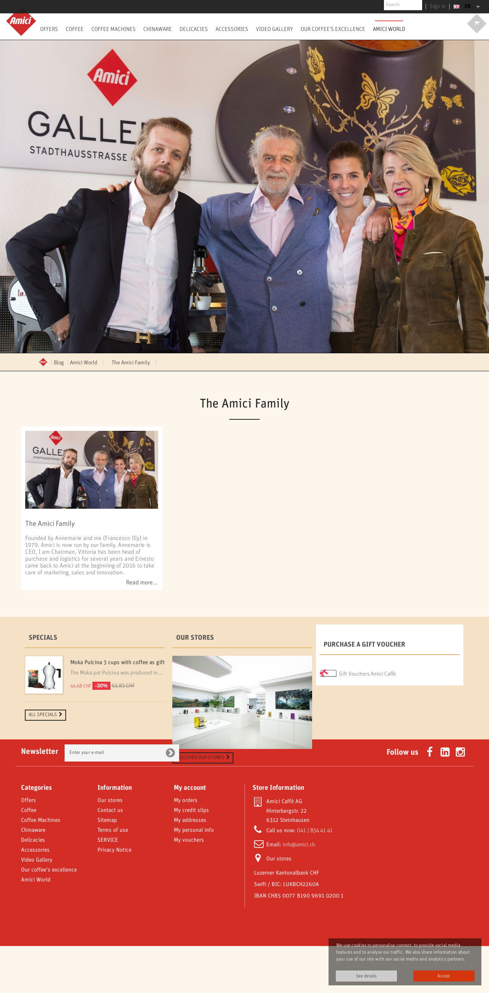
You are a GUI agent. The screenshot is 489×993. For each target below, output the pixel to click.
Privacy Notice (114, 897)
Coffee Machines (113, 29)
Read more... (141, 582)
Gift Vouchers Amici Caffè (367, 671)
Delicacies (194, 29)
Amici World (389, 29)
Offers (49, 29)
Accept (443, 976)
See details (366, 976)
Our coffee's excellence (333, 29)
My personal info (194, 877)
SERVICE (107, 887)
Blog (59, 363)
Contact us (110, 857)
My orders (186, 847)
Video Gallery (274, 29)
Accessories (231, 29)
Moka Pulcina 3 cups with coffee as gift (117, 662)
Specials (43, 638)
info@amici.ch (299, 891)
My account (190, 835)
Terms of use (112, 877)
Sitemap (107, 867)
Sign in (439, 6)
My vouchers (189, 887)
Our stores (195, 638)
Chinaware (157, 29)
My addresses (190, 867)
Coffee (75, 29)
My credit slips (191, 857)
